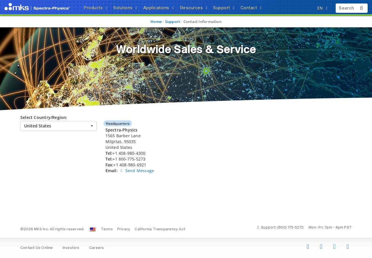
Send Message (136, 170)
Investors (71, 248)
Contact (252, 8)
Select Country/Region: (43, 117)
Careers (96, 248)
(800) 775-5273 (290, 227)
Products (96, 8)
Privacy (123, 229)
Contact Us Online (36, 248)
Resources (195, 8)
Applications (159, 8)
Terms (107, 229)
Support (225, 8)
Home (156, 21)
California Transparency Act (160, 229)
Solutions (126, 8)
